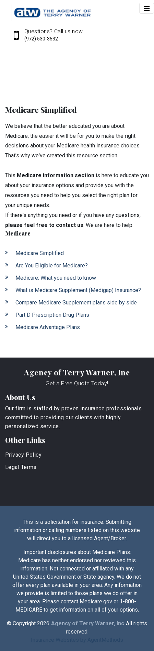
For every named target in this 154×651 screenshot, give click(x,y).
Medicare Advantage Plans (47, 327)
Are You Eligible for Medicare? (51, 265)
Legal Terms (21, 467)
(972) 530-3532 (41, 38)
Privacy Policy (23, 454)
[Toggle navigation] (146, 8)
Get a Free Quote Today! (77, 383)
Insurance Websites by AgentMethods (77, 640)
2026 (43, 623)
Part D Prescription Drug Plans (52, 315)
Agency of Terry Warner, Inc (77, 372)
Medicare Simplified (39, 253)
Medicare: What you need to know (55, 278)
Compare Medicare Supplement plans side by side (76, 302)
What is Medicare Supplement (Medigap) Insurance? (78, 290)
